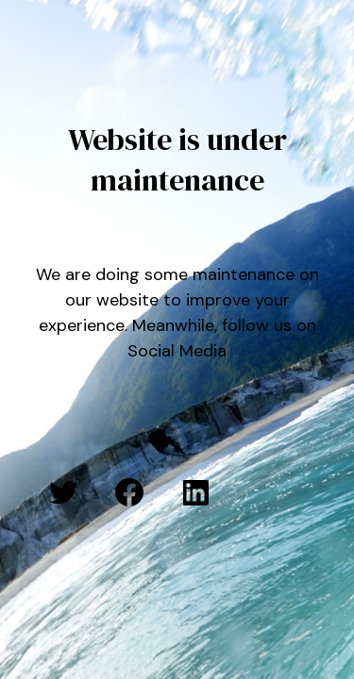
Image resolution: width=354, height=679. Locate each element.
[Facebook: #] (129, 492)
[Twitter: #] (63, 492)
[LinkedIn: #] (195, 492)
